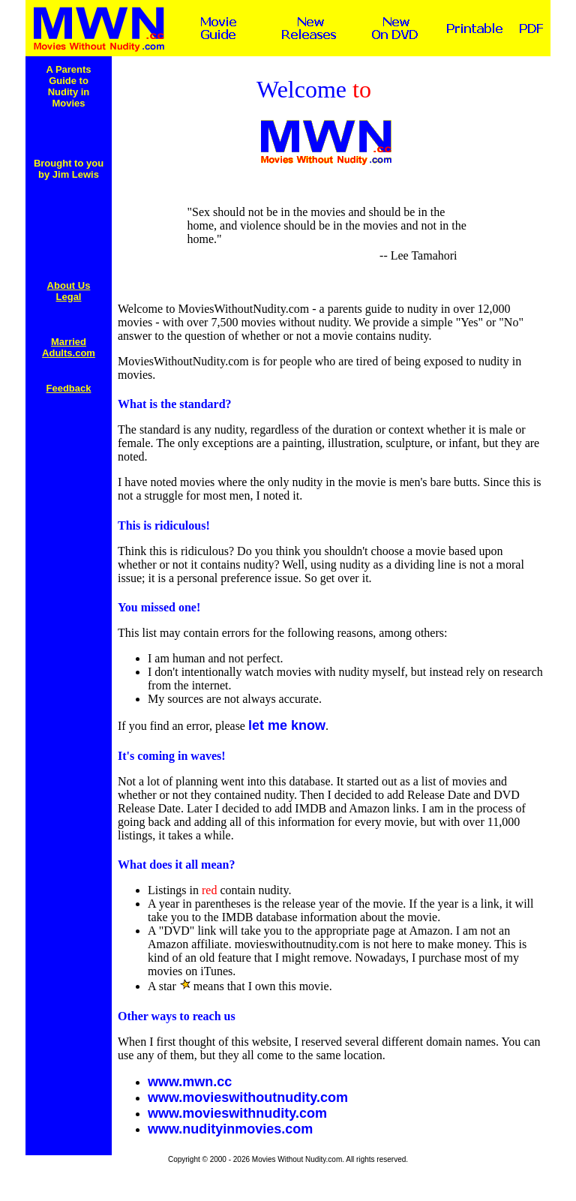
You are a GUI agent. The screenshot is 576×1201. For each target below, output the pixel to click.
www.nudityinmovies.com (230, 1128)
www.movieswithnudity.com (237, 1113)
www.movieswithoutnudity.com (248, 1097)
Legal (69, 296)
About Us (69, 285)
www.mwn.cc (190, 1081)
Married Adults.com (68, 347)
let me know (287, 725)
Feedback (69, 388)
